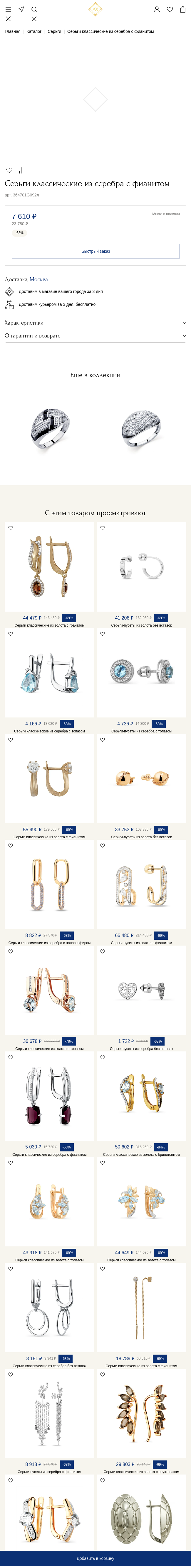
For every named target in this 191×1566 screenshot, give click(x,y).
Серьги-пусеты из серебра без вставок (141, 1049)
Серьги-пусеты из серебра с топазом (141, 731)
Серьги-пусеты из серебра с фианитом (49, 1472)
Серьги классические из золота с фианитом (50, 837)
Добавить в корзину (95, 1558)
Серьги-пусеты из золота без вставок (141, 625)
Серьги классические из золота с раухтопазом (141, 1472)
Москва (21, 9)
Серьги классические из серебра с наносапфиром (50, 943)
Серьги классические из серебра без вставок (49, 1366)
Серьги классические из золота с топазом (49, 1049)
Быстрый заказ (96, 251)
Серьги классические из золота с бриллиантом (141, 1155)
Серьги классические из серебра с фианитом (49, 1155)
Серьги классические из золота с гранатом (50, 625)
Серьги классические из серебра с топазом (49, 731)
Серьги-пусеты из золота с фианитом (141, 943)
